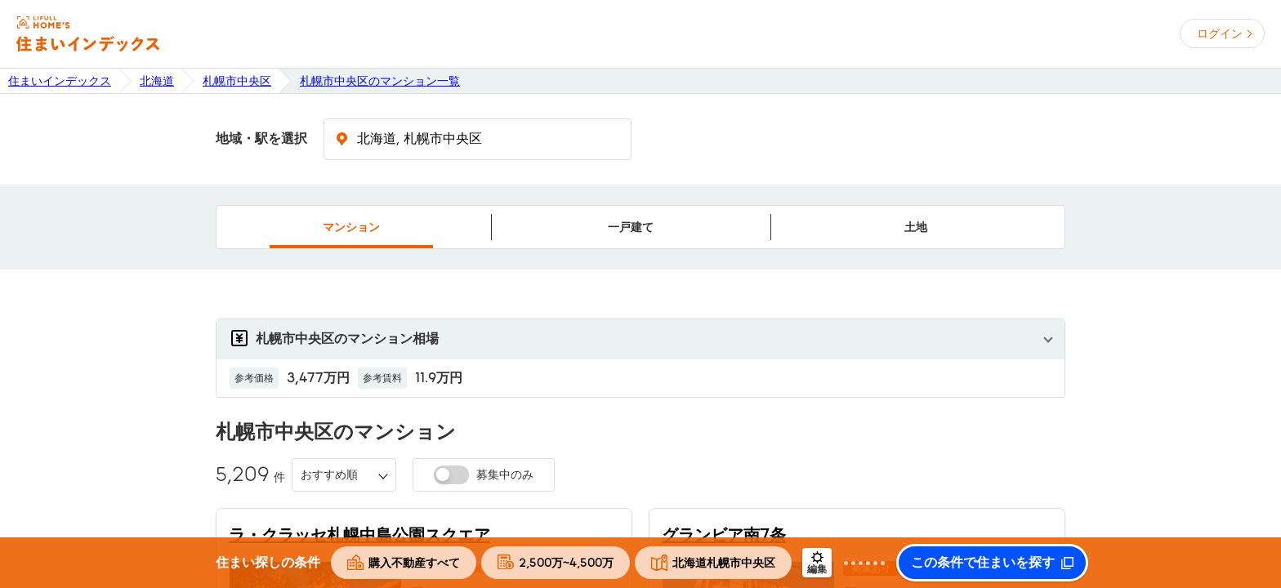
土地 (915, 227)
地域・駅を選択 (261, 138)
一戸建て (631, 227)
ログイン (1220, 33)
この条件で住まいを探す (983, 562)
